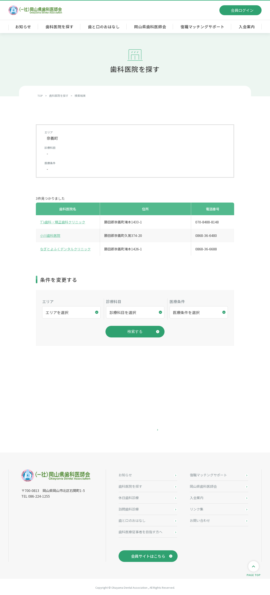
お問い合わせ (200, 519)
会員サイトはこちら (148, 554)
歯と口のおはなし (104, 26)
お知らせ (23, 26)
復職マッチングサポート (202, 26)
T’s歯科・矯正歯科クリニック (62, 221)
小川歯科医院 (50, 235)
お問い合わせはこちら (135, 428)
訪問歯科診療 (129, 507)
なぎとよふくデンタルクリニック (65, 248)
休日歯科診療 (129, 496)
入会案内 (247, 26)
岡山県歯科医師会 (150, 26)
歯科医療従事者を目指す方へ (140, 530)
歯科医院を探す (59, 26)
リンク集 (196, 507)
